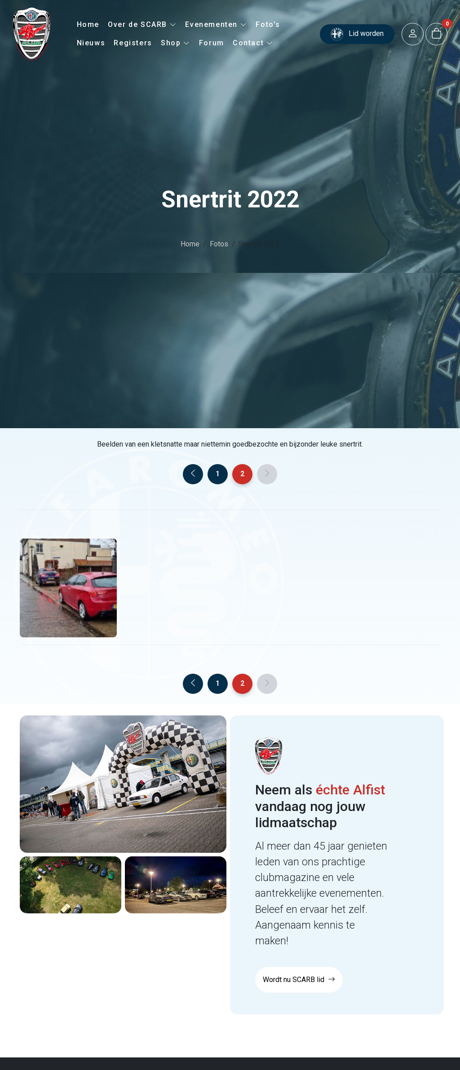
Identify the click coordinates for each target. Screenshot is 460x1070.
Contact (253, 43)
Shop (175, 43)
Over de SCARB (142, 24)
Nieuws (91, 43)
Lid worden (357, 34)
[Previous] (193, 474)
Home (88, 24)
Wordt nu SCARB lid (299, 979)
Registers (133, 43)
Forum (211, 43)
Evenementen (216, 24)
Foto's (268, 24)
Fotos (219, 244)
